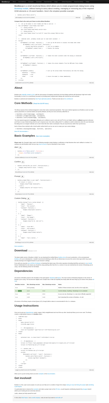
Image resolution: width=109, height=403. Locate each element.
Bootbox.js (6, 2)
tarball (90, 263)
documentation (51, 373)
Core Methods (22, 1)
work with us (58, 397)
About (14, 1)
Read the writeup (78, 1)
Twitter (87, 1)
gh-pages (84, 389)
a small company (35, 397)
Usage (56, 1)
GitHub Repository (67, 1)
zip (86, 263)
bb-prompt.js (18, 194)
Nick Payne (39, 99)
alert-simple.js (19, 17)
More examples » (19, 246)
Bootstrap (52, 277)
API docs (57, 389)
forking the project (81, 385)
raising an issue (70, 385)
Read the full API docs (41, 103)
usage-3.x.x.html (19, 370)
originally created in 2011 (28, 94)
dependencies (29, 312)
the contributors (68, 99)
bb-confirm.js (18, 172)
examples (41, 373)
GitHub (33, 17)
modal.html (18, 82)
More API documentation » (21, 131)
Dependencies (48, 1)
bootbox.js (17, 259)
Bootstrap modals (21, 8)
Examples (31, 1)
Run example (88, 17)
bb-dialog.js (18, 242)
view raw (78, 17)
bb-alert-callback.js (20, 157)
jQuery (59, 277)
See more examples (42, 136)
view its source (43, 144)
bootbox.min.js (62, 257)
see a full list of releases (34, 263)
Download (38, 1)
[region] (47, 15)
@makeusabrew (46, 99)
